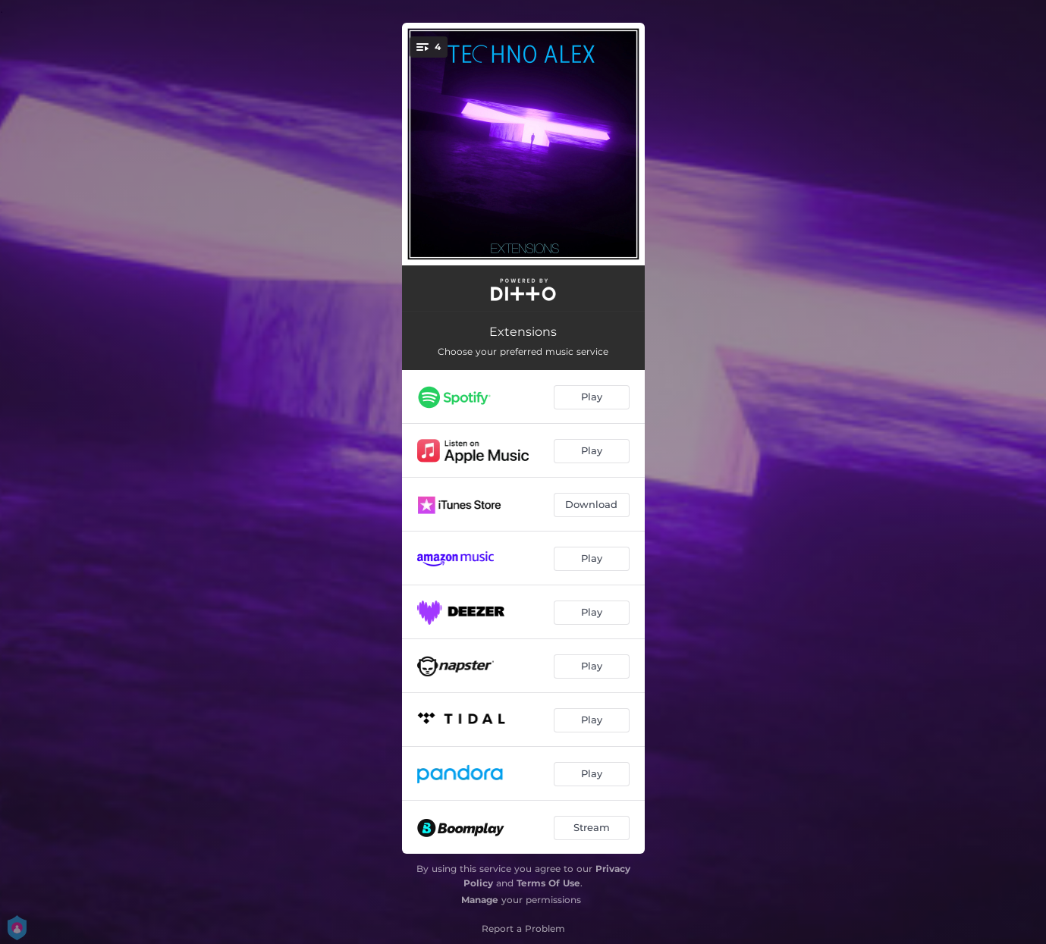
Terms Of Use (548, 883)
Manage (479, 899)
